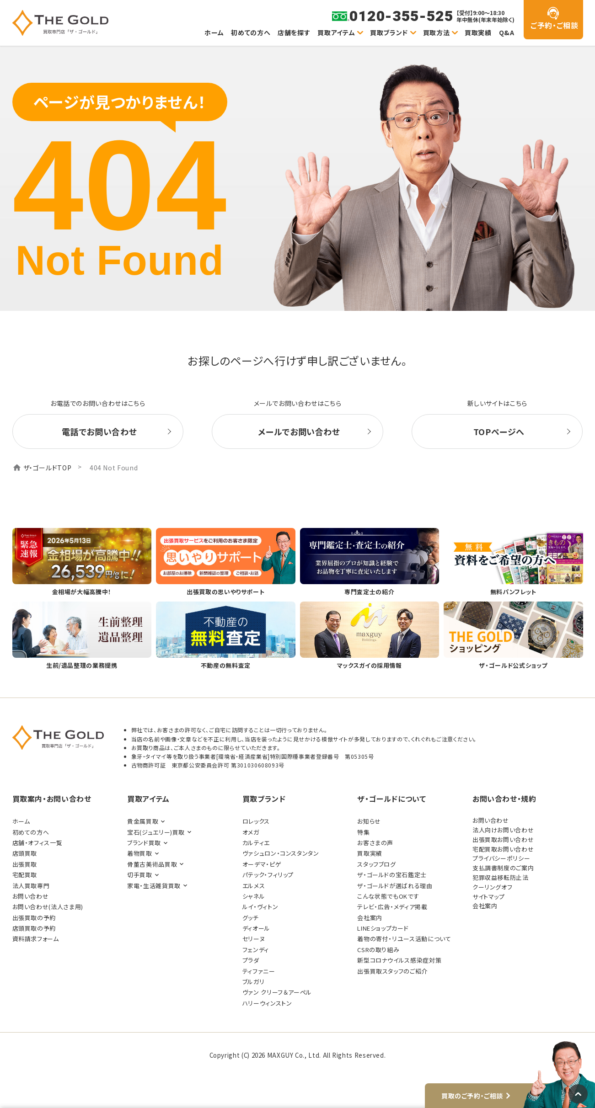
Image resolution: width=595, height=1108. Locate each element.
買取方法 (436, 32)
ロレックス (256, 821)
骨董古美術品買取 (152, 864)
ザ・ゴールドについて (391, 798)
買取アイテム (336, 32)
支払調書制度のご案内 (503, 867)
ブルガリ (253, 981)
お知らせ (369, 821)
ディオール (256, 928)
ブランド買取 (144, 842)
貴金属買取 (142, 821)
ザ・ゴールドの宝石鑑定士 (392, 874)
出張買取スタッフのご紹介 (392, 971)
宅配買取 (25, 874)
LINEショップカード (382, 928)
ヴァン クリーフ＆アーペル (277, 992)
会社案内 (369, 917)
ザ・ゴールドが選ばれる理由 (394, 885)
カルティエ (256, 842)
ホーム (214, 32)
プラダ (250, 960)
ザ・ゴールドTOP (47, 467)
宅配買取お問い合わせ (503, 849)
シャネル (253, 896)
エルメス (253, 885)
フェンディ (255, 949)
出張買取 (25, 864)
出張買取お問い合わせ (503, 839)
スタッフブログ (376, 864)
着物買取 (139, 853)
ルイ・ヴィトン (260, 906)
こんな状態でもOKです (388, 896)
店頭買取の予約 (34, 928)
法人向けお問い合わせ (503, 830)
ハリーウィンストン (267, 1003)
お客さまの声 (375, 842)
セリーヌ (253, 938)
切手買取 (139, 874)
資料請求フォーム (35, 938)
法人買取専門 (31, 885)
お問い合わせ (30, 896)
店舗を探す (294, 32)
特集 (363, 832)
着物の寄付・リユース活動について (404, 938)
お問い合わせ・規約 (504, 798)
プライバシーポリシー (501, 858)
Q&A (507, 32)
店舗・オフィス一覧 (37, 842)
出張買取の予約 (34, 917)
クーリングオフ (492, 887)
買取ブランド (389, 32)
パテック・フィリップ (268, 874)
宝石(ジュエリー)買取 (156, 832)
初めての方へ (250, 32)
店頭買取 (25, 853)
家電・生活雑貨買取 (154, 885)
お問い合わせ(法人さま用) (47, 906)
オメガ (250, 832)
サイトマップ (488, 896)
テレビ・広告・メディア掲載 (392, 906)
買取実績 (478, 32)
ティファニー (258, 971)
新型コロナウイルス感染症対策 (399, 960)
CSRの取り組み (378, 949)
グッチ (250, 917)
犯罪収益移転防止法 (500, 877)
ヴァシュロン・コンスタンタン (280, 853)
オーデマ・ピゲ (261, 864)
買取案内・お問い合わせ (51, 798)
